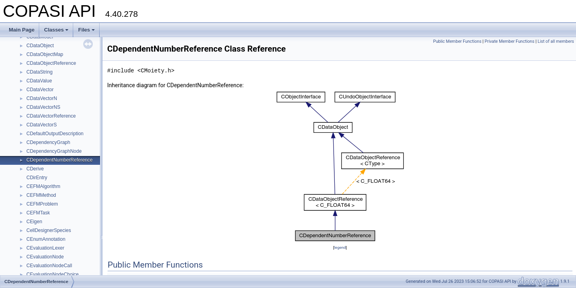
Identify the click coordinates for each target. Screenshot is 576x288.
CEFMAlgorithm (43, 186)
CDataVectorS (41, 125)
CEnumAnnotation (45, 239)
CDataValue (39, 81)
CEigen (34, 221)
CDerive (35, 169)
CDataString (39, 72)
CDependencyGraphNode (54, 151)
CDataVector (40, 89)
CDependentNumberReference (59, 160)
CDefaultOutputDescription (55, 133)
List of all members (556, 41)
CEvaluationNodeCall (49, 265)
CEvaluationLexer (45, 248)
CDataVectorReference (51, 116)
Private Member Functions (509, 41)
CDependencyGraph (48, 142)
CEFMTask (38, 213)
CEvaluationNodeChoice (52, 274)
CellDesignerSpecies (48, 230)
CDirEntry (36, 177)
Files (86, 30)
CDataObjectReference (51, 63)
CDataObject (40, 45)
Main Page (21, 30)
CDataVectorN (41, 98)
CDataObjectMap (44, 54)
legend (340, 247)
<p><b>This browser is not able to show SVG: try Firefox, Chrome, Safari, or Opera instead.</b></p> (340, 166)
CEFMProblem (42, 204)
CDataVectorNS (43, 107)
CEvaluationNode (45, 257)
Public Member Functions (457, 41)
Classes (56, 30)
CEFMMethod (41, 195)
